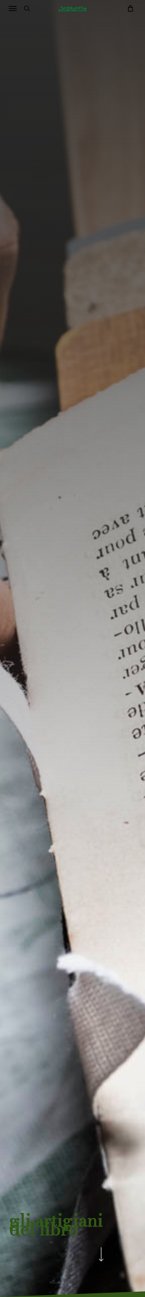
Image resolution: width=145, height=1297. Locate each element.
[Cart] (128, 8)
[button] (13, 8)
